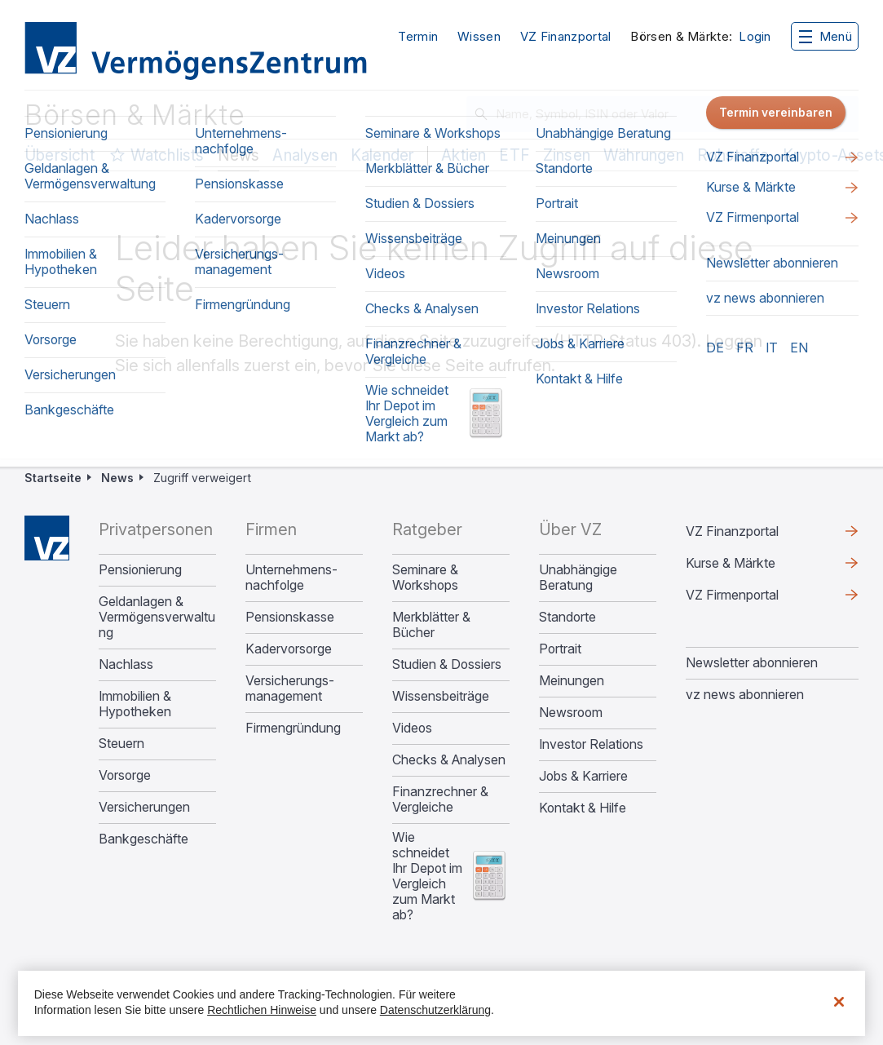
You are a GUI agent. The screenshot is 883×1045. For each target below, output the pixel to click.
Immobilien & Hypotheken (135, 704)
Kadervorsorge (288, 649)
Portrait (560, 649)
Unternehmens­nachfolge (291, 577)
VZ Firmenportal (732, 595)
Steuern (121, 743)
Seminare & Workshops (425, 577)
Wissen (479, 36)
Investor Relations (591, 744)
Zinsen (566, 155)
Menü (825, 36)
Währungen (643, 155)
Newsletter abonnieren (752, 662)
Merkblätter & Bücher (431, 624)
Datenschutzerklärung (435, 1009)
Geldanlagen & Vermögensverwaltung (157, 617)
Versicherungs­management (289, 688)
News (239, 155)
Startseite (53, 478)
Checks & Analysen (449, 760)
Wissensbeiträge (440, 696)
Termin (418, 36)
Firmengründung (293, 728)
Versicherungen (144, 807)
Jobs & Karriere (583, 776)
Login (755, 36)
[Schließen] (839, 1002)
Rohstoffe (733, 155)
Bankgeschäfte (143, 839)
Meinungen (571, 681)
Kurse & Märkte (730, 563)
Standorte (567, 617)
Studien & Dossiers (446, 664)
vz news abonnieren (745, 694)
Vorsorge (125, 775)
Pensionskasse (289, 617)
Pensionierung (140, 570)
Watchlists (167, 155)
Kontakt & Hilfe (582, 808)
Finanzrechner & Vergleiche (440, 799)
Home (46, 538)
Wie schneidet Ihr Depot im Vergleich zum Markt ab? (427, 876)
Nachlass (126, 664)
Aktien (463, 155)
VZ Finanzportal (565, 36)
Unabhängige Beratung (578, 577)
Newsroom (571, 712)
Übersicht (59, 155)
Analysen (305, 155)
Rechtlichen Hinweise (261, 1009)
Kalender (383, 155)
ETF (514, 155)
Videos (412, 728)
